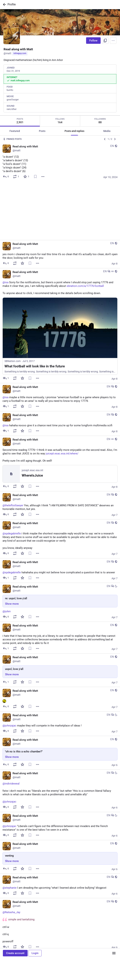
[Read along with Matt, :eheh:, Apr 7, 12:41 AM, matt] (60, 641)
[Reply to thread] (6, 320)
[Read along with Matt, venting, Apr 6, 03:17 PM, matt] (60, 798)
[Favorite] (26, 176)
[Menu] (113, 40)
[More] (43, 176)
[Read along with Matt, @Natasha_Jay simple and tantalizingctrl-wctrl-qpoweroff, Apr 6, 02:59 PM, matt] (60, 866)
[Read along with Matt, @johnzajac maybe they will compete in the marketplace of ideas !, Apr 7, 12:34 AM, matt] (60, 665)
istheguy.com (19, 53)
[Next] (115, 139)
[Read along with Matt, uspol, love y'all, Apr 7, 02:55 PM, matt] (60, 612)
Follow (93, 40)
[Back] (4, 4)
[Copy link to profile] (105, 40)
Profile (12, 4)
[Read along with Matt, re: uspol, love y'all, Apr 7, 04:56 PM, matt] (60, 543)
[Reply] (6, 176)
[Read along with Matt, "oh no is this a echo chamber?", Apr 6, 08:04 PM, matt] (60, 694)
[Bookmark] (35, 176)
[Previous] (105, 139)
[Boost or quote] (16, 176)
